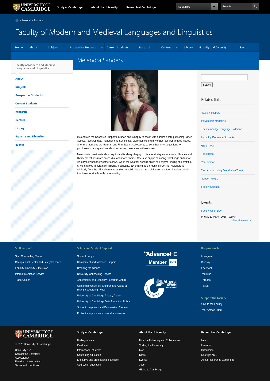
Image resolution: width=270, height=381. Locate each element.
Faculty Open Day (211, 210)
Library (188, 47)
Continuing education (89, 355)
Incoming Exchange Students (217, 137)
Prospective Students (82, 47)
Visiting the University (151, 345)
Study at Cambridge (69, 7)
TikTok (204, 285)
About (33, 47)
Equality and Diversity (213, 47)
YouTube (206, 274)
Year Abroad (208, 162)
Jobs (141, 364)
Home (17, 20)
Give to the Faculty (211, 304)
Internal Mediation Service (30, 274)
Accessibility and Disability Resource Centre (102, 279)
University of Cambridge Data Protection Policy (103, 301)
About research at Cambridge (217, 359)
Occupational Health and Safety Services (38, 262)
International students (89, 350)
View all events (240, 220)
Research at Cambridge (141, 7)
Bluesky (205, 262)
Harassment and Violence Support (96, 262)
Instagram (206, 256)
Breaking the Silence (88, 268)
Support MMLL (209, 178)
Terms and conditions (27, 365)
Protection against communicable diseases (101, 313)
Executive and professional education (98, 359)
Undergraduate (85, 340)
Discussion (207, 350)
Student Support (210, 112)
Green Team (208, 145)
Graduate (82, 345)
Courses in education (89, 364)
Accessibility (22, 357)
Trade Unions (22, 279)
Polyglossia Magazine (213, 120)
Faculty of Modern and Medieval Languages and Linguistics (35, 68)
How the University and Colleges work (160, 340)
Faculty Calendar (210, 186)
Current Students (117, 47)
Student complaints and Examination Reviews (102, 307)
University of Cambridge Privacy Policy (99, 295)
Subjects (53, 47)
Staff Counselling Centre (29, 256)
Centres (166, 47)
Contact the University (27, 353)
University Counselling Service (94, 274)
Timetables (207, 153)
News (142, 355)
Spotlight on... (209, 355)
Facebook (206, 268)
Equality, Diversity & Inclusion (31, 268)
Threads (206, 279)
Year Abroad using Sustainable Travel (222, 170)
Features (206, 345)
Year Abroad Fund (211, 309)
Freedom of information (28, 361)
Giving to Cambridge (150, 369)
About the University (104, 7)
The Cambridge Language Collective (221, 129)
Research (145, 47)
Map (141, 350)
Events (243, 47)
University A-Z (23, 350)
